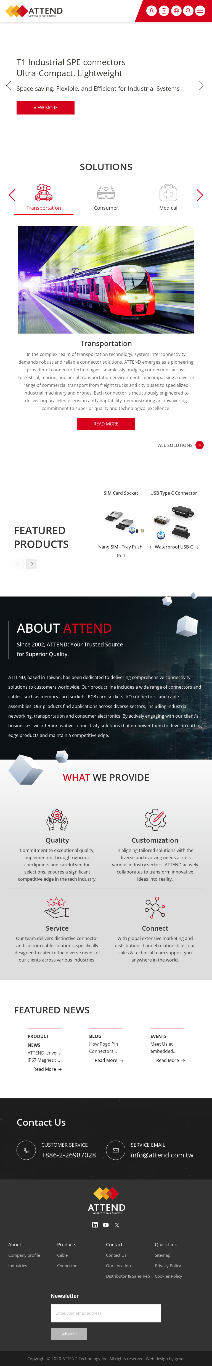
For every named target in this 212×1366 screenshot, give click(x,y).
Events (158, 1036)
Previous (10, 85)
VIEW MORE (46, 108)
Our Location (118, 1265)
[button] (200, 195)
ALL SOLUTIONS (175, 445)
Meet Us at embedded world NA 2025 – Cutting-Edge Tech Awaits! (167, 1048)
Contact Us (116, 1255)
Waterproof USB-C (174, 547)
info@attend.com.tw (162, 1154)
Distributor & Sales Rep (128, 1276)
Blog (95, 1036)
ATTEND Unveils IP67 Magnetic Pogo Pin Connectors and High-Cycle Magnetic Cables (44, 1057)
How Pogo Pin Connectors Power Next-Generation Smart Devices (104, 1048)
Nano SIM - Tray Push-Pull (121, 551)
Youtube (106, 1225)
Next (202, 85)
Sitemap (162, 1255)
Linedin (95, 1225)
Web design (157, 1358)
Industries (17, 1265)
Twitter (117, 1225)
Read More (106, 424)
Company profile (24, 1255)
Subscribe (69, 1334)
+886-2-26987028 (68, 1154)
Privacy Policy (168, 1265)
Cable (62, 1255)
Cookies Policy (168, 1276)
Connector (67, 1265)
